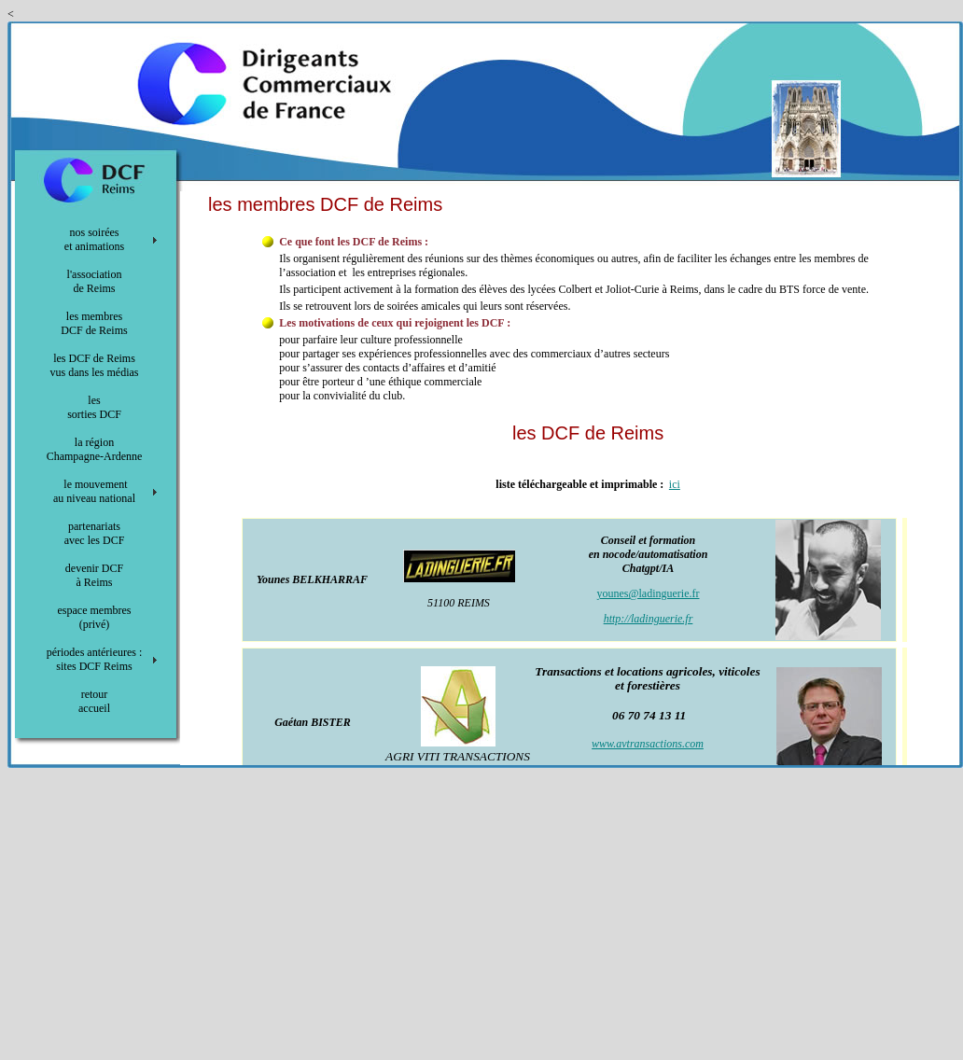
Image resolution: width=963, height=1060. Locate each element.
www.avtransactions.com (648, 743)
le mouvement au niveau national (94, 491)
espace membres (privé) (95, 617)
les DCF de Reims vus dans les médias (94, 365)
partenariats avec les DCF (94, 533)
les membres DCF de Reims (94, 323)
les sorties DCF (94, 407)
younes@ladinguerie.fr (647, 593)
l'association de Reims (94, 281)
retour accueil (94, 701)
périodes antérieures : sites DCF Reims (95, 659)
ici (674, 484)
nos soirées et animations (94, 239)
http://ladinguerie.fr (648, 618)
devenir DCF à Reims (94, 575)
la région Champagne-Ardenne (95, 449)
